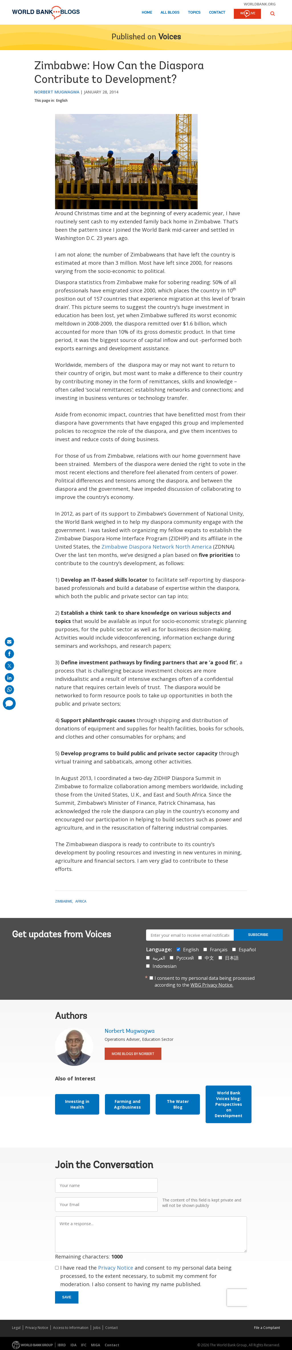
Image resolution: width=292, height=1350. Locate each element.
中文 (209, 958)
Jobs (96, 1327)
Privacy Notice (115, 1267)
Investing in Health (77, 1104)
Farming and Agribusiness (127, 1104)
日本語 (232, 958)
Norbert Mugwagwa (56, 92)
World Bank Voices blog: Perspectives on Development (228, 1104)
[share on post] (9, 665)
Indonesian (165, 966)
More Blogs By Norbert (133, 1053)
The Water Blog (178, 1104)
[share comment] (9, 703)
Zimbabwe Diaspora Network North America (157, 546)
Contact (217, 13)
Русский (185, 958)
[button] (272, 13)
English (62, 100)
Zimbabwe (63, 901)
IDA (73, 1345)
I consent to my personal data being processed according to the (205, 981)
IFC (83, 1345)
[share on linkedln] (9, 677)
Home (147, 13)
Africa (80, 901)
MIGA (95, 1345)
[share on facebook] (9, 653)
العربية (159, 958)
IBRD (62, 1345)
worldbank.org (260, 4)
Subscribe (258, 935)
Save (66, 1297)
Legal (16, 1327)
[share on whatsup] (9, 689)
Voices (169, 37)
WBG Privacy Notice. (211, 985)
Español (247, 949)
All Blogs (170, 13)
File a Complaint (267, 1327)
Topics (194, 13)
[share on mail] (9, 641)
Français (219, 949)
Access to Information (70, 1327)
